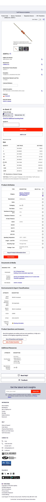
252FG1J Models (7, 101)
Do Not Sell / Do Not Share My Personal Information (23, 499)
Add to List (23, 134)
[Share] (44, 19)
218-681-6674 (6, 446)
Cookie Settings (5, 494)
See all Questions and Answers (14, 339)
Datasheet (6, 96)
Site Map (4, 413)
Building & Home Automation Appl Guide (23, 273)
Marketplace (5, 407)
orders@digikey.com (8, 448)
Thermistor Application (19, 278)
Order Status (5, 427)
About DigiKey (5, 405)
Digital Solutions (6, 415)
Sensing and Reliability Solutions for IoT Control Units (26, 276)
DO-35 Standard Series (19, 271)
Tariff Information (6, 432)
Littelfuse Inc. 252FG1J (9, 17)
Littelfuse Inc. (6, 64)
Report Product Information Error (16, 252)
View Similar (10, 257)
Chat (4, 441)
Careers (3, 411)
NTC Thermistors (40, 16)
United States (6, 483)
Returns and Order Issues (8, 431)
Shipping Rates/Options (7, 429)
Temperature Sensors (29, 16)
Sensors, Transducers (16, 16)
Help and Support (6, 425)
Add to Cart (23, 129)
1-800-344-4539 (7, 444)
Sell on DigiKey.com (6, 409)
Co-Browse (6, 450)
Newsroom (4, 417)
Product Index (4, 16)
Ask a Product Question (12, 342)
